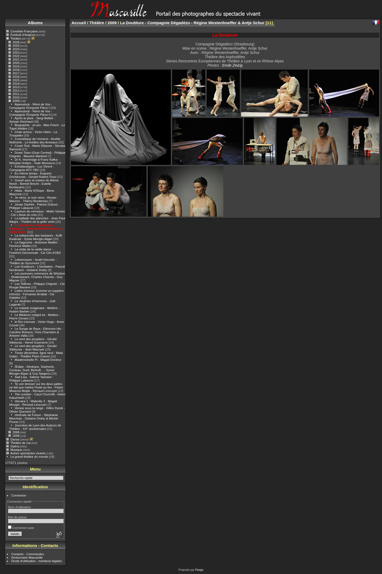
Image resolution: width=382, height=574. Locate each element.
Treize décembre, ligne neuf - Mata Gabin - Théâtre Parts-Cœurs (36, 354)
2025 (15, 45)
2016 (15, 76)
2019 (15, 66)
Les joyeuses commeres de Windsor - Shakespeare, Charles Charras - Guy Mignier (37, 277)
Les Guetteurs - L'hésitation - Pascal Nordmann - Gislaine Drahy (37, 268)
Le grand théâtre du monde (29, 456)
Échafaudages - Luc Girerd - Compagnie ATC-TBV (31, 168)
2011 (15, 94)
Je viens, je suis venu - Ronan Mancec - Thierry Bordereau (33, 199)
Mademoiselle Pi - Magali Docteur (38, 359)
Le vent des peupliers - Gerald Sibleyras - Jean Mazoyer (33, 347)
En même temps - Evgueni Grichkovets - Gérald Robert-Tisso (33, 175)
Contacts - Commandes (27, 554)
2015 (15, 80)
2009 (15, 100)
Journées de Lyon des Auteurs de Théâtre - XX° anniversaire (35, 426)
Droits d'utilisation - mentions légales (36, 561)
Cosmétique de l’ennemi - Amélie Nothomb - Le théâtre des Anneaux (34, 140)
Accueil (79, 22)
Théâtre (15, 38)
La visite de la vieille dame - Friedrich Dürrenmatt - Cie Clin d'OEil (35, 250)
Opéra (14, 446)
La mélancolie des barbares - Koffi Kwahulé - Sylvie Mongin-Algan (35, 237)
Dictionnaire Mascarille (27, 557)
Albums (35, 22)
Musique (16, 449)
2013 (15, 87)
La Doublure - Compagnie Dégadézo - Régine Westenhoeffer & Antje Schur (36, 228)
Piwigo (199, 569)
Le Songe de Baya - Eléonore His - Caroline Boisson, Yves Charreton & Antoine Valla (36, 332)
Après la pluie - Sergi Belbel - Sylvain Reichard (32, 119)
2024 (15, 49)
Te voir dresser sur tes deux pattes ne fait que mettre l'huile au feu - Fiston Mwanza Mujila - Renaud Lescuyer (36, 387)
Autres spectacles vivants (28, 453)
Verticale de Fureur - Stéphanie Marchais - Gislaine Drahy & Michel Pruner (33, 418)
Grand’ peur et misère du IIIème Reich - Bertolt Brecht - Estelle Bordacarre (34, 183)
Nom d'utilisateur (19, 507)
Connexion (18, 495)
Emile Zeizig (232, 65)
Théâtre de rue (20, 442)
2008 (15, 432)
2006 (15, 435)
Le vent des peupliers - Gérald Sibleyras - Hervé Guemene (33, 340)
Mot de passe (17, 517)
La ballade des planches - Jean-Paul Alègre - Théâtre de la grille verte (37, 219)
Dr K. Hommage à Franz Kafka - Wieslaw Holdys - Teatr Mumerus (34, 161)
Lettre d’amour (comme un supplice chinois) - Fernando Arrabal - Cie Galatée (36, 294)
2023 (15, 52)
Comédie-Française (24, 31)
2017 (15, 73)
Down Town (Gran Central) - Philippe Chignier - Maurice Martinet (37, 154)
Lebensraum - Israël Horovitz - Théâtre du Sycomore (33, 261)
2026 (15, 42)
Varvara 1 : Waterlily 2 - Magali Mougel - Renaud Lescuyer (33, 402)
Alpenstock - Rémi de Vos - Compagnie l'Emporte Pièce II (30, 112)
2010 (15, 97)
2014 (15, 83)
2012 (15, 90)
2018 (15, 69)
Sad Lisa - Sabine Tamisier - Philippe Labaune (31, 378)
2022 (15, 56)
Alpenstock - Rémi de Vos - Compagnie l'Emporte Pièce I (30, 105)
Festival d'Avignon (23, 34)
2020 (15, 63)
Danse (14, 439)
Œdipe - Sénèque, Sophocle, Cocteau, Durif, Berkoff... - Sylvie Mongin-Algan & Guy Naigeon (32, 370)
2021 (15, 59)
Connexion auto (21, 527)
